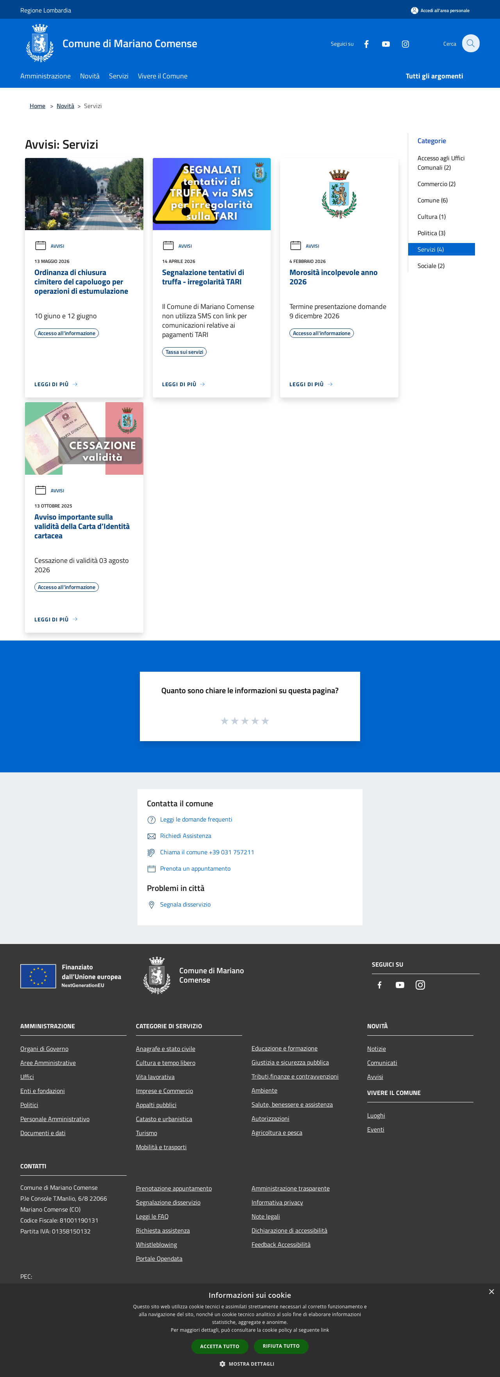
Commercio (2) (436, 183)
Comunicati (382, 1062)
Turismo (146, 1132)
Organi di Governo (44, 1048)
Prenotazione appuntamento (174, 1188)
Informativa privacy (277, 1202)
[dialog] (250, 1330)
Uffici (27, 1076)
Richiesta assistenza (163, 1230)
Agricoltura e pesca (277, 1132)
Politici (29, 1104)
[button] (250, 1364)
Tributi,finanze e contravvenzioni (295, 1076)
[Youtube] (381, 43)
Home (37, 105)
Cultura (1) (432, 216)
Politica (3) (431, 233)
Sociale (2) (431, 265)
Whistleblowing (156, 1244)
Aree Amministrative (48, 1062)
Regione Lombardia (45, 10)
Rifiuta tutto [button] (281, 1346)
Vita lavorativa (155, 1076)
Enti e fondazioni (42, 1090)
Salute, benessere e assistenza (292, 1104)
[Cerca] (470, 43)
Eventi (375, 1129)
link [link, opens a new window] (325, 1330)
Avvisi (49, 246)
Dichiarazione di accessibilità (289, 1230)
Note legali (266, 1216)
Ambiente (264, 1090)
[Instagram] (401, 43)
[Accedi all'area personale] (440, 10)
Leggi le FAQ (152, 1216)
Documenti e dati (43, 1132)
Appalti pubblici (156, 1104)
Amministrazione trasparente (291, 1188)
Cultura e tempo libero (165, 1062)
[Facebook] (362, 43)
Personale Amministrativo (54, 1118)
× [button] (491, 1292)
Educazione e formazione (285, 1048)
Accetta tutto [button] (219, 1346)
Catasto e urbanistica (164, 1118)
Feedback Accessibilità (281, 1244)
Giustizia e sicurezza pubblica (290, 1062)
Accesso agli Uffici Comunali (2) (441, 162)
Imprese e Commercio (164, 1090)
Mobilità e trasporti (161, 1147)
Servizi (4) (431, 249)
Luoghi (376, 1115)
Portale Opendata (159, 1258)
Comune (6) (433, 200)
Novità (65, 105)
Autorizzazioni (270, 1118)
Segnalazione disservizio (168, 1202)
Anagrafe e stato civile (165, 1048)
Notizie (376, 1048)
